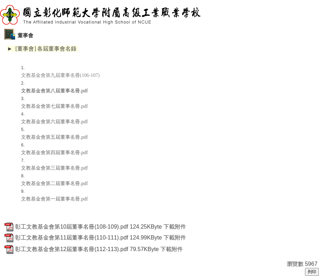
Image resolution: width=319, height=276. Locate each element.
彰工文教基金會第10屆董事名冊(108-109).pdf (71, 227)
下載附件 (175, 227)
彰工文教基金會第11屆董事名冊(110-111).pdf (71, 238)
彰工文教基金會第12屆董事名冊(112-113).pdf (71, 249)
